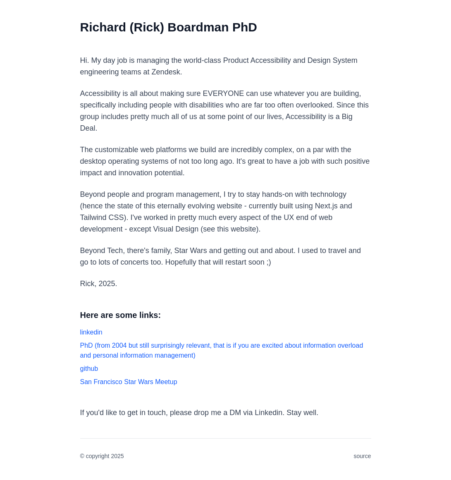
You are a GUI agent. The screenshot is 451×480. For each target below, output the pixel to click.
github (89, 368)
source (362, 456)
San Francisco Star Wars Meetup (128, 381)
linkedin (91, 332)
